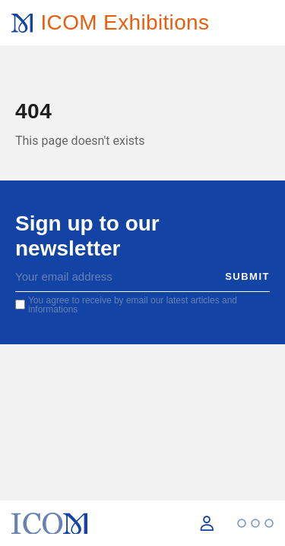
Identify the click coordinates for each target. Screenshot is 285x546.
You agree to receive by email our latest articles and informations (132, 305)
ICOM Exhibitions (124, 22)
